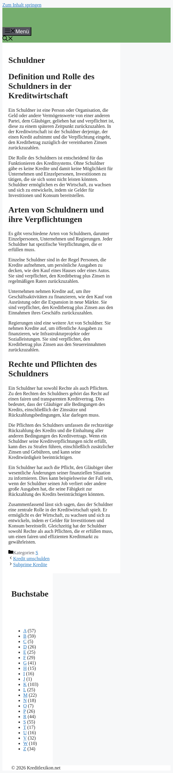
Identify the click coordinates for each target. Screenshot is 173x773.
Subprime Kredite (30, 564)
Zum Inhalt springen (21, 4)
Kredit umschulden (31, 558)
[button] (7, 39)
